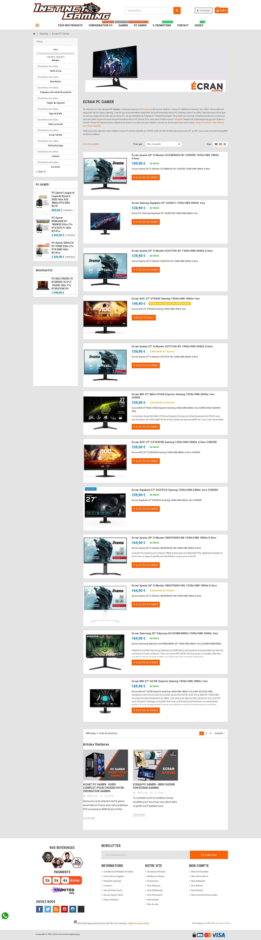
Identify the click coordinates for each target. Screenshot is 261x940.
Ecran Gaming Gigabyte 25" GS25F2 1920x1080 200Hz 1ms (168, 202)
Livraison (108, 885)
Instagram (72, 909)
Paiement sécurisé (112, 881)
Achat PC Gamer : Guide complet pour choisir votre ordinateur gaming (103, 788)
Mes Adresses (198, 881)
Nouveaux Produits (156, 871)
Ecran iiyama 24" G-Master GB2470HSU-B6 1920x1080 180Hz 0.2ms (174, 537)
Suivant (220, 733)
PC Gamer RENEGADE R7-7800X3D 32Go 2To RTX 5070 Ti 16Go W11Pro (62, 224)
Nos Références (155, 890)
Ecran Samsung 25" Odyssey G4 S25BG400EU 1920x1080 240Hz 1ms (175, 633)
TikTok (81, 909)
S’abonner (209, 855)
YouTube (64, 909)
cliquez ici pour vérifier (138, 923)
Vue (209, 144)
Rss (56, 909)
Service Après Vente (113, 895)
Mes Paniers (197, 890)
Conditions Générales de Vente (118, 871)
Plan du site (152, 904)
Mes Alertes (197, 885)
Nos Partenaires (154, 895)
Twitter (47, 909)
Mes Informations (199, 876)
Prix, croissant (153, 144)
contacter (177, 119)
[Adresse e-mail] (145, 855)
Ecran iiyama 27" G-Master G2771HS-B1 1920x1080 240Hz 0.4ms (172, 346)
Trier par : (138, 144)
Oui (42, 171)
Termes (227, 923)
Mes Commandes (199, 871)
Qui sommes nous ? (113, 890)
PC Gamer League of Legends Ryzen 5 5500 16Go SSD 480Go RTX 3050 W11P (63, 199)
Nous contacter (111, 899)
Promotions (152, 881)
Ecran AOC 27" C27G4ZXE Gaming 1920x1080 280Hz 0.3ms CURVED (174, 442)
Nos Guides (153, 899)
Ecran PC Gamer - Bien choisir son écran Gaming (154, 786)
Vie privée (219, 923)
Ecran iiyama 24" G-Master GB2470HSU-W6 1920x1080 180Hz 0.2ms (174, 585)
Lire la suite (89, 818)
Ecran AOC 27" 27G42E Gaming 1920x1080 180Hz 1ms (166, 298)
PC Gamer (144, 109)
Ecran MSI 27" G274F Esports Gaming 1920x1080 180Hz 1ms (170, 681)
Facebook (39, 909)
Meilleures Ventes (155, 876)
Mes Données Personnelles (204, 895)
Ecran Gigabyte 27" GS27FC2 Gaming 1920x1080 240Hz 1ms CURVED (175, 489)
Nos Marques (153, 885)
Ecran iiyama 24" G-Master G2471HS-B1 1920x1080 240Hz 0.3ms (172, 250)
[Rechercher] (152, 10)
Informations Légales (114, 876)
